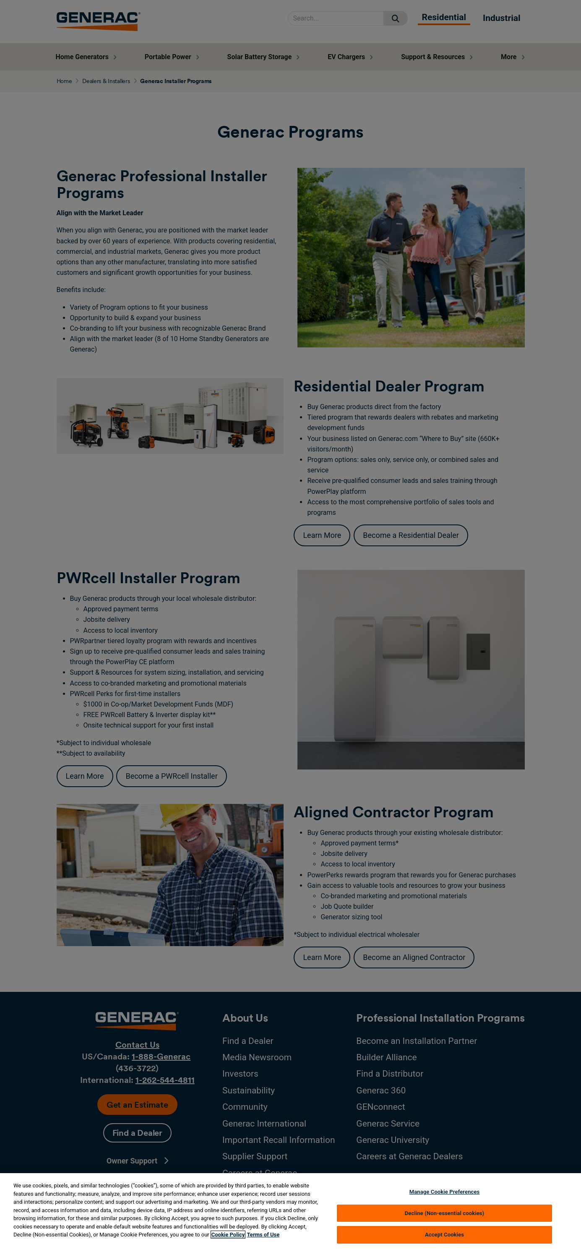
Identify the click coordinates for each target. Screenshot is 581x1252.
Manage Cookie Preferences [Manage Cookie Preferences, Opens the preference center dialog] (444, 1192)
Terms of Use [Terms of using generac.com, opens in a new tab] (263, 1234)
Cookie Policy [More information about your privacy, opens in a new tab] (228, 1234)
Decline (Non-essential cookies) (445, 1213)
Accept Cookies (444, 1234)
